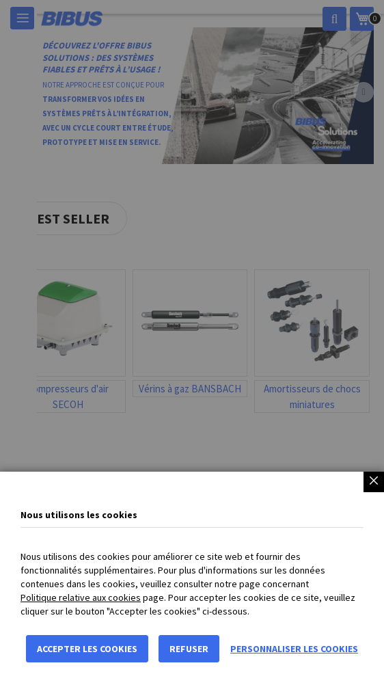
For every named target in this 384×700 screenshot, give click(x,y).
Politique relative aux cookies (80, 597)
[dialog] (192, 350)
